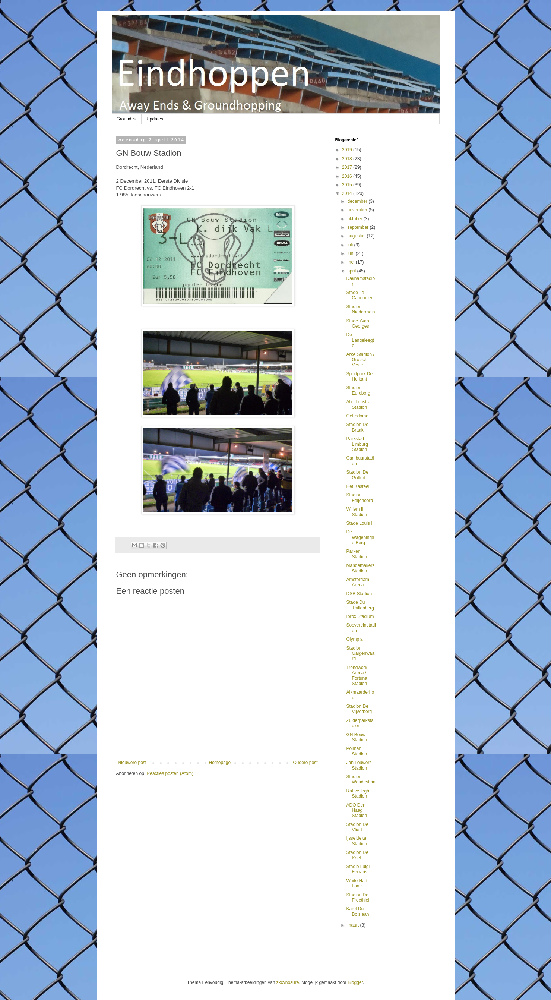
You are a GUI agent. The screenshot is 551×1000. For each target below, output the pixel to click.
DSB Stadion (359, 593)
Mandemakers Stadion (360, 568)
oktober (355, 218)
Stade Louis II (359, 523)
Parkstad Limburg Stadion (357, 444)
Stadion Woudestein (360, 779)
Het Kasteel (357, 486)
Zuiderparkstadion (359, 723)
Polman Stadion (356, 751)
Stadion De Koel (357, 855)
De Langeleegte (360, 340)
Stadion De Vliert (357, 827)
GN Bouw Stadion (356, 737)
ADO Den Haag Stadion (356, 810)
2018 (347, 158)
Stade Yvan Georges (357, 323)
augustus (357, 236)
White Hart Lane (356, 883)
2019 (347, 149)
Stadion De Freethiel (357, 897)
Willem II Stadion (356, 512)
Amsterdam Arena (357, 582)
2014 (347, 193)
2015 (347, 184)
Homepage (220, 762)
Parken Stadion (356, 554)
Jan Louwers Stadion (358, 765)
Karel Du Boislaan (357, 911)
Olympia (354, 639)
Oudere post (305, 762)
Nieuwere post (132, 762)
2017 (347, 167)
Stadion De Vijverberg (359, 709)
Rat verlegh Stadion (357, 793)
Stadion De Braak (357, 427)
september (358, 227)
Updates (154, 119)
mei (351, 262)
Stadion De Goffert (357, 475)
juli (350, 244)
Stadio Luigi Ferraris (358, 869)
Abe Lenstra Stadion (358, 404)
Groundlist (127, 119)
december (357, 201)
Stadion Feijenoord (359, 497)
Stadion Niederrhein (360, 309)
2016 (347, 176)
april (352, 271)
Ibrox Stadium (360, 616)
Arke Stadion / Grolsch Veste (360, 360)
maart (353, 925)
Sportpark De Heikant (359, 376)
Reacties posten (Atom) (170, 773)
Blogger (355, 982)
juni (351, 253)
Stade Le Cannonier (359, 295)
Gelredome (357, 416)
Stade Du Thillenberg (360, 605)
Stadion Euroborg (358, 390)
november (357, 209)
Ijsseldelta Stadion (356, 841)
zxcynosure (287, 982)
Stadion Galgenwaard (360, 654)
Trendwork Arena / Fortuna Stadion (356, 675)
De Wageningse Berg (360, 537)
